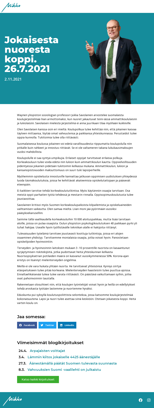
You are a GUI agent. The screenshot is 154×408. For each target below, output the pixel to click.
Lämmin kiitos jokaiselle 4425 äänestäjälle (64, 357)
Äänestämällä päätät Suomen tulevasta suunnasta (73, 363)
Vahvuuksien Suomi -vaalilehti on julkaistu (64, 370)
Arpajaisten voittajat (47, 351)
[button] (27, 325)
